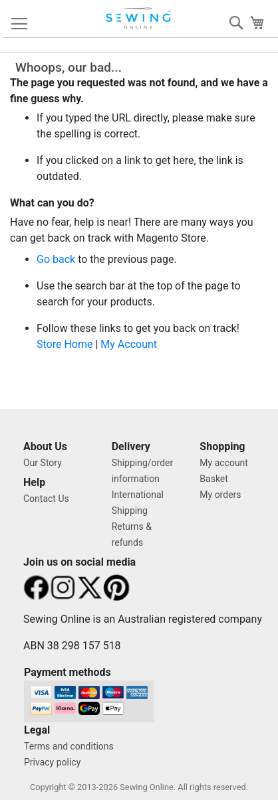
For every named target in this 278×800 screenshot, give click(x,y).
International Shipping (138, 502)
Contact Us (46, 498)
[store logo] (139, 18)
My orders (220, 494)
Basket (214, 478)
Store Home (64, 344)
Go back (56, 259)
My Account (128, 344)
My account (224, 462)
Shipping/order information (143, 470)
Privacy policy (52, 762)
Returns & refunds (132, 534)
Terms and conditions (69, 746)
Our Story (42, 462)
